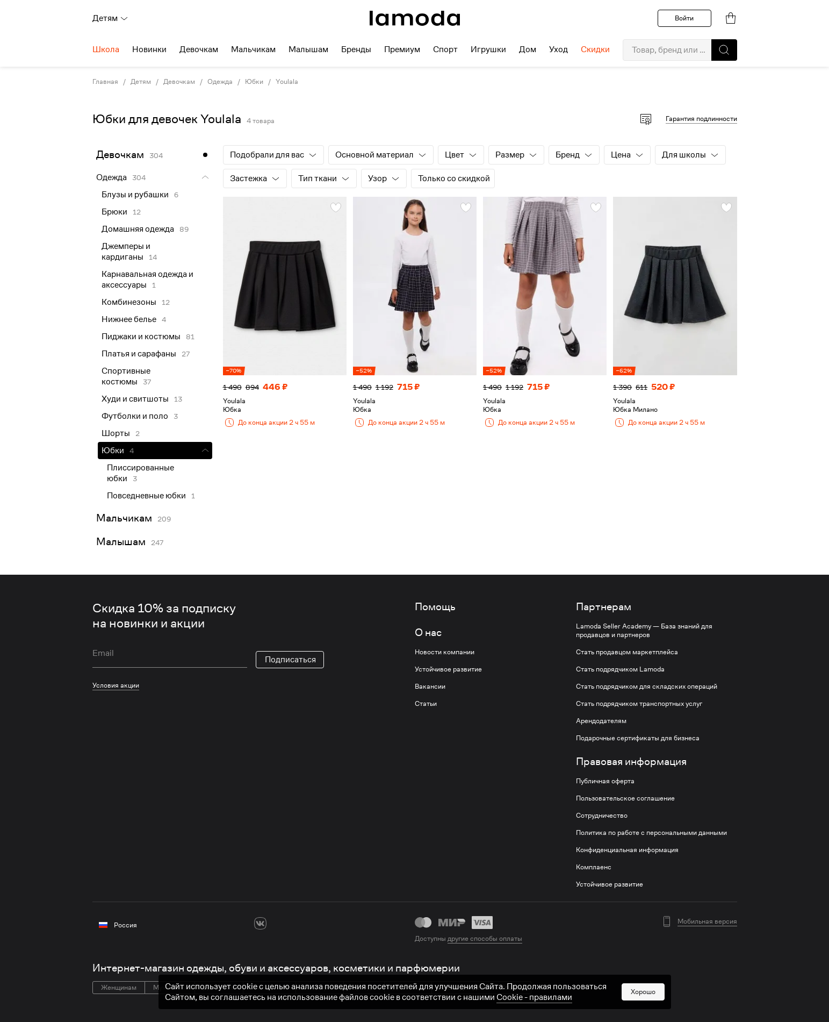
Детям (110, 18)
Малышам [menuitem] (308, 49)
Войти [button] (684, 18)
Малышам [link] (121, 541)
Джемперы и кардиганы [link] (126, 251)
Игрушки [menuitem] (488, 49)
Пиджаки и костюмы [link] (141, 336)
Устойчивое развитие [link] (448, 669)
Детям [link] (141, 81)
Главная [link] (105, 81)
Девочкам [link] (179, 81)
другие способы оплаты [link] (485, 938)
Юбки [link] (254, 81)
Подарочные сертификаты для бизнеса (638, 738)
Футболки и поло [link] (135, 416)
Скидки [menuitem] (595, 49)
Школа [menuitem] (105, 49)
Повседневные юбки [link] (146, 495)
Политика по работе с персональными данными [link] (651, 832)
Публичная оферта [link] (605, 781)
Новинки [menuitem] (149, 49)
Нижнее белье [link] (129, 319)
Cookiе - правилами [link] (534, 997)
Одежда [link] (220, 81)
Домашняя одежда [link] (138, 229)
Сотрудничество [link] (602, 815)
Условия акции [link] (115, 685)
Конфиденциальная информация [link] (627, 850)
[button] (724, 50)
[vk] (260, 923)
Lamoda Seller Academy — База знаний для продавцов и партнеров (644, 630)
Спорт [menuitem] (445, 49)
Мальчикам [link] (124, 518)
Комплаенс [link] (593, 867)
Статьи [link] (426, 703)
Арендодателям (601, 721)
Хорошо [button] (643, 991)
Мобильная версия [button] (707, 921)
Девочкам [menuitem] (198, 49)
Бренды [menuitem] (356, 49)
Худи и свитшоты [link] (135, 399)
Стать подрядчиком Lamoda (620, 669)
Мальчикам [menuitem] (253, 49)
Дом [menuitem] (527, 49)
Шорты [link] (116, 433)
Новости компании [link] (444, 652)
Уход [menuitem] (558, 49)
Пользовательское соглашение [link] (625, 798)
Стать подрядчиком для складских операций (646, 686)
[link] (415, 18)
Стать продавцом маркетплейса (627, 652)
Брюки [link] (114, 211)
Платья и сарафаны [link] (139, 353)
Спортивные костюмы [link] (126, 376)
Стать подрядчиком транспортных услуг (639, 703)
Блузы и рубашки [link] (135, 194)
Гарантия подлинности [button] (701, 118)
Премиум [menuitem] (402, 49)
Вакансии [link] (430, 686)
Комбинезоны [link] (129, 302)
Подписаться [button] (290, 659)
